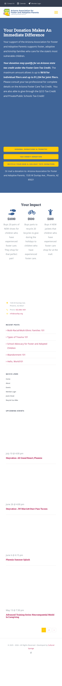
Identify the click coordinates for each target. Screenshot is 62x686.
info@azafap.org (16, 313)
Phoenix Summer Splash (18, 559)
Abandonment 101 (16, 354)
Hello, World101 (15, 361)
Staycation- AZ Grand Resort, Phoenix (24, 458)
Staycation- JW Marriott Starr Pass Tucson (26, 508)
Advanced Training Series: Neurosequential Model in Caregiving (30, 615)
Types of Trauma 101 (17, 337)
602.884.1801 (21, 310)
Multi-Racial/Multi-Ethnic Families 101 (26, 330)
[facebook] (31, 653)
